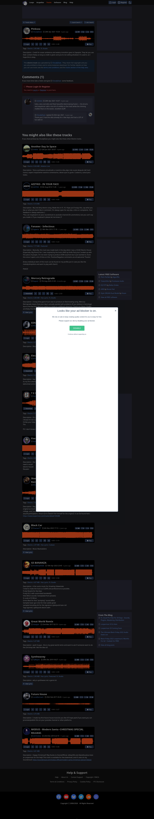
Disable (77, 328)
